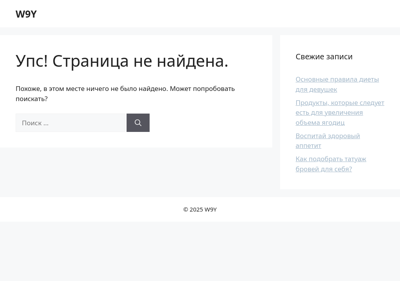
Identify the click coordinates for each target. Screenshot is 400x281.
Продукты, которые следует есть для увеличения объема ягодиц (340, 112)
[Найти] (138, 123)
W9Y (26, 13)
